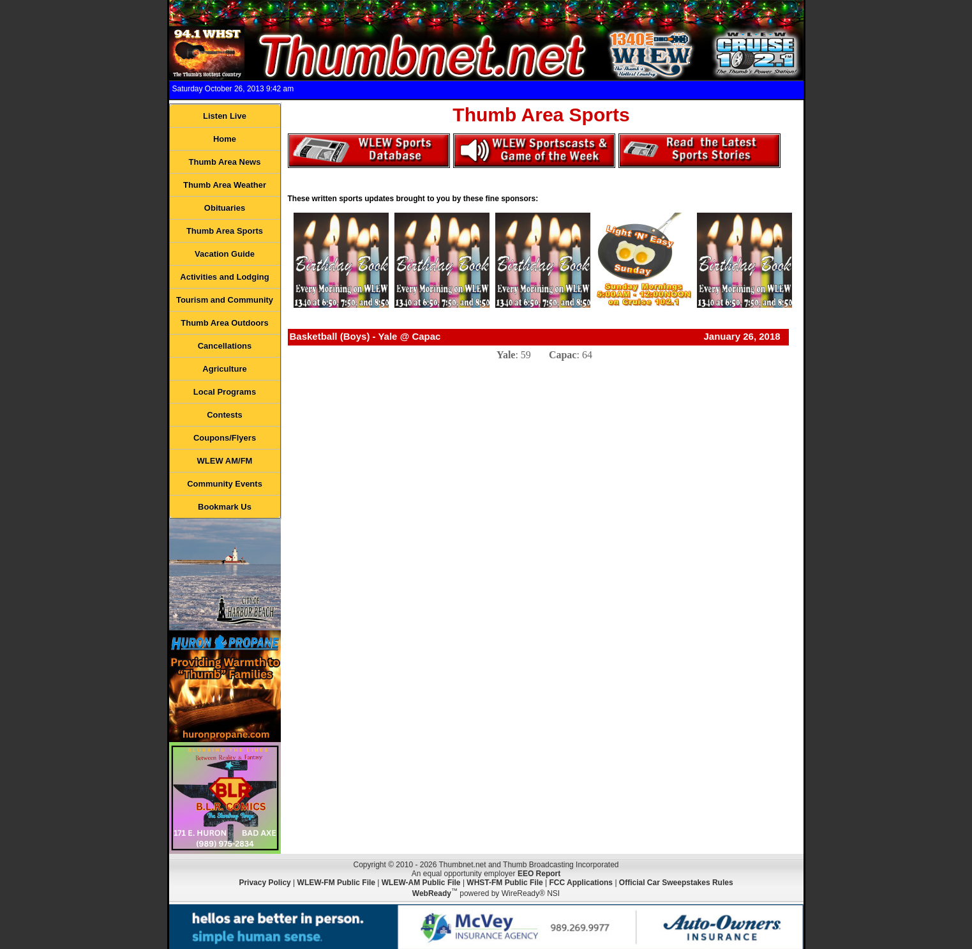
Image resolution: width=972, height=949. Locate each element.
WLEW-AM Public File (421, 882)
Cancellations (225, 346)
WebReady (431, 893)
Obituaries (224, 208)
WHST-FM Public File (504, 882)
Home (224, 139)
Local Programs (224, 392)
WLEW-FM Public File (336, 882)
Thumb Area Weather (224, 185)
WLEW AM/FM (225, 461)
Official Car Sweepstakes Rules (676, 882)
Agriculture (224, 369)
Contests (225, 415)
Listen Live (224, 116)
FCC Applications (581, 882)
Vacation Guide (225, 254)
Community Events (224, 484)
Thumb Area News (225, 162)
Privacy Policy (264, 882)
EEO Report (539, 873)
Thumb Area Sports (224, 231)
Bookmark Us (224, 507)
